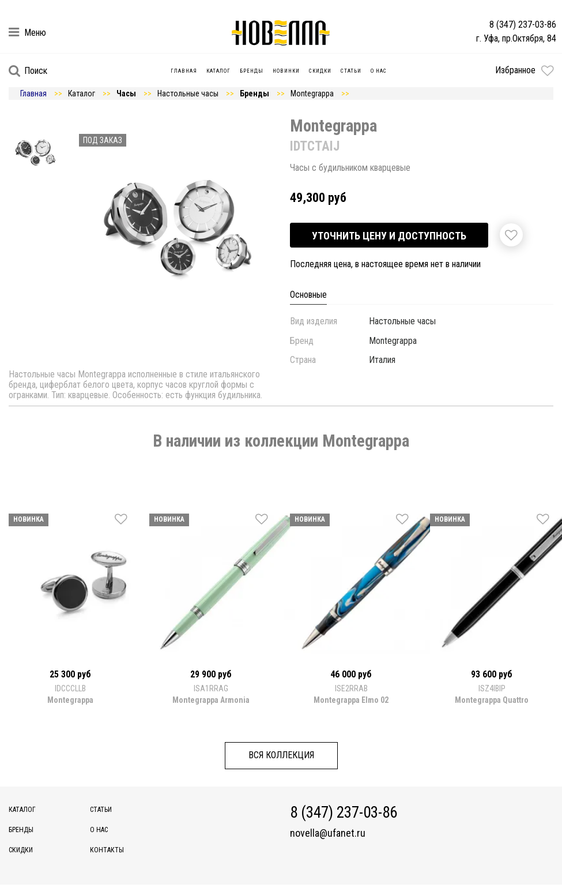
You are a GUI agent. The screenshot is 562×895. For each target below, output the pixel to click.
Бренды (251, 71)
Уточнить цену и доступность (389, 236)
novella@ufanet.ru (327, 833)
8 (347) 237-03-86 (522, 24)
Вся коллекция (281, 755)
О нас (379, 71)
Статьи (351, 71)
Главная (184, 71)
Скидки (320, 71)
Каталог (218, 71)
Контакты (107, 850)
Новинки (286, 71)
